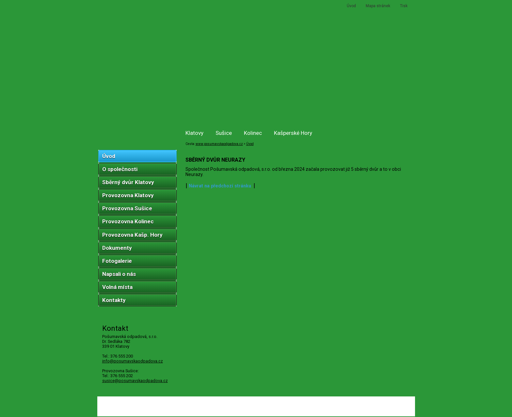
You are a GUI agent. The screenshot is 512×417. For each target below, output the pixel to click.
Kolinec (253, 133)
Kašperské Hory (293, 133)
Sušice (224, 133)
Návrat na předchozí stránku (220, 185)
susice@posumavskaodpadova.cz (135, 380)
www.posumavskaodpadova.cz (219, 144)
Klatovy (194, 133)
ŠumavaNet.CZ (395, 408)
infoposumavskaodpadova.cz (132, 361)
